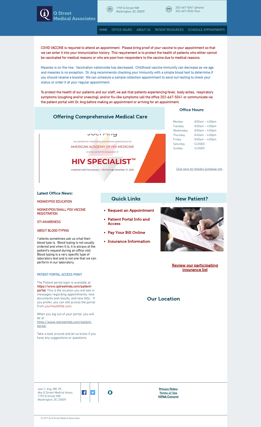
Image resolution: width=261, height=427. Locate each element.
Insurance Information (129, 241)
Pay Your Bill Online (126, 232)
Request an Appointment (131, 210)
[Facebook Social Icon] (84, 392)
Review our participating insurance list (195, 267)
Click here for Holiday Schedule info (199, 169)
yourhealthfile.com (58, 306)
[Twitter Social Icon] (92, 392)
